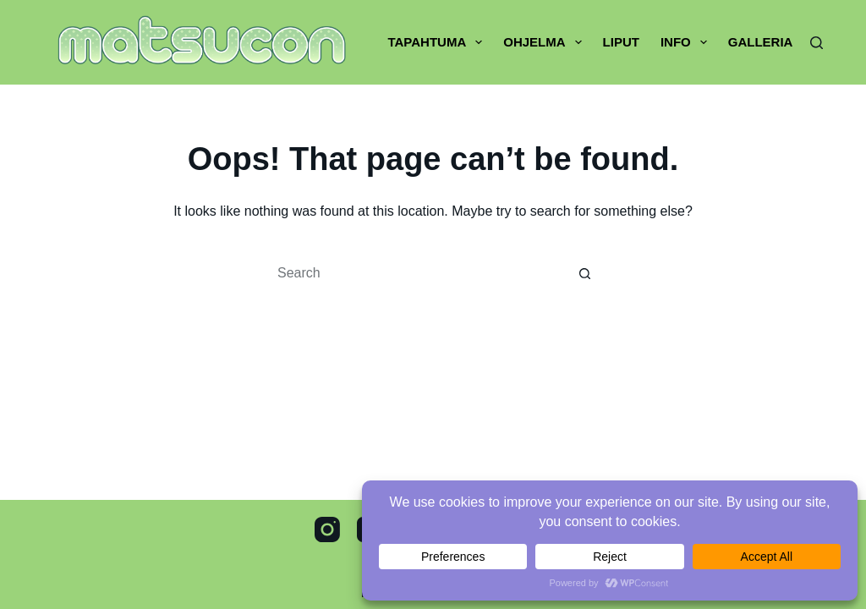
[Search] (816, 42)
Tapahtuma (438, 42)
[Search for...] (416, 273)
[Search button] (585, 273)
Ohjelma (545, 42)
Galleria (760, 42)
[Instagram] (327, 529)
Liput (621, 42)
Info (687, 42)
